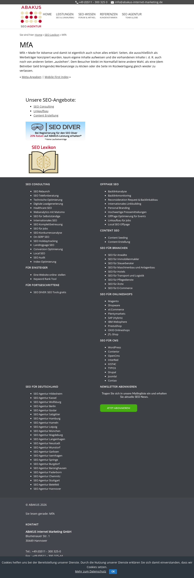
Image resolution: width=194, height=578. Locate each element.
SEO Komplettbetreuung (48, 224)
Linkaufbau (41, 111)
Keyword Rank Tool (45, 279)
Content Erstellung (46, 115)
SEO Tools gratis (56, 292)
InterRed (113, 360)
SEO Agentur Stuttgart (47, 480)
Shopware (114, 305)
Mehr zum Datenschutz (90, 571)
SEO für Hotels (116, 271)
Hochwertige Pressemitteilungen (127, 212)
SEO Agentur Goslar (45, 410)
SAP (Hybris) (115, 318)
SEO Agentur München (47, 431)
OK (113, 571)
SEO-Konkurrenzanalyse (48, 232)
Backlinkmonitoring (119, 195)
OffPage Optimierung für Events (127, 216)
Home (47, 14)
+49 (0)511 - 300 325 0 (93, 2)
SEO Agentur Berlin (45, 406)
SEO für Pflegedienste (120, 279)
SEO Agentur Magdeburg (48, 435)
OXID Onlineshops (119, 330)
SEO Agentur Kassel (45, 398)
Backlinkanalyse (117, 191)
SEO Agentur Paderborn (48, 472)
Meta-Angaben (32, 77)
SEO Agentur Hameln (46, 422)
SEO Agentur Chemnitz (47, 476)
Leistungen (65, 15)
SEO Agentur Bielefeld (46, 484)
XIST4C (112, 364)
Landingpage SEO (44, 245)
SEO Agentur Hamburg (47, 418)
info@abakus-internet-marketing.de (139, 2)
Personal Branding (119, 208)
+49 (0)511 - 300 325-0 (46, 551)
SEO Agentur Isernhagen (48, 455)
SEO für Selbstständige (47, 216)
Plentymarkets (116, 313)
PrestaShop (115, 326)
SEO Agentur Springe (46, 459)
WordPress (114, 347)
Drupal (112, 372)
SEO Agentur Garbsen (46, 451)
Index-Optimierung (45, 261)
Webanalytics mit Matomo (49, 212)
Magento (113, 301)
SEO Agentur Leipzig (45, 427)
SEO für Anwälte (117, 255)
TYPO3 (112, 368)
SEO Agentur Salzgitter (47, 414)
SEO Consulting (44, 106)
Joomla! (112, 376)
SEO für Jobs (41, 228)
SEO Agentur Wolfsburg (47, 402)
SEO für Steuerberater (121, 263)
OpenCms (114, 355)
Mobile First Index (57, 77)
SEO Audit (39, 257)
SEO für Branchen (114, 248)
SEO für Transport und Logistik (126, 275)
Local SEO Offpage (119, 224)
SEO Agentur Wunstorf (47, 447)
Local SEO (39, 253)
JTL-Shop (113, 334)
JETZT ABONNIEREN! (118, 408)
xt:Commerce (116, 309)
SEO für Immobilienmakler (123, 259)
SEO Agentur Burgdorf (47, 464)
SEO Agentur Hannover (47, 488)
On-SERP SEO (41, 237)
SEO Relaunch (42, 191)
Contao (112, 380)
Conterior (113, 351)
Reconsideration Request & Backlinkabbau (133, 199)
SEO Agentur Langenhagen (49, 439)
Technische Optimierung (48, 199)
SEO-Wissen (87, 15)
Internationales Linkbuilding (124, 203)
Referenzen (109, 15)
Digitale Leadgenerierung (48, 203)
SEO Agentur (132, 15)
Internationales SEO (45, 220)
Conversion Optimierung (48, 249)
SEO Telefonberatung (46, 195)
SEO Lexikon (52, 35)
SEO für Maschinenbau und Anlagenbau (131, 267)
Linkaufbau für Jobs (119, 220)
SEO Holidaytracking (46, 241)
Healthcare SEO (43, 208)
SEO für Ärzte (116, 284)
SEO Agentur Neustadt (47, 443)
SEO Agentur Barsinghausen (50, 468)
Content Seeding (118, 237)
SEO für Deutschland (42, 386)
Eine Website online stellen (50, 274)
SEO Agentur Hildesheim (48, 393)
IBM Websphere (117, 322)
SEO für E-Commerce (120, 288)
